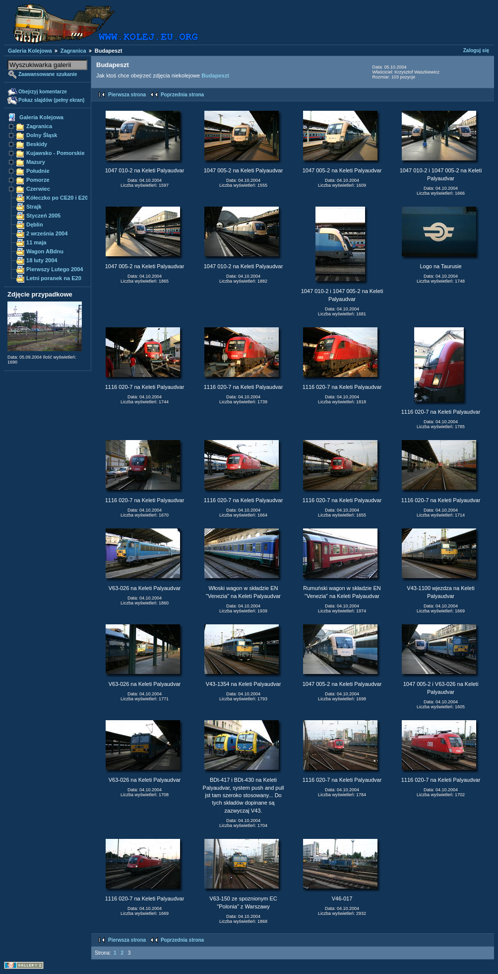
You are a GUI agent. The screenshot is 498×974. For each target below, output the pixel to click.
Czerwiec (38, 189)
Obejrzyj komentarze (42, 91)
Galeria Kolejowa (30, 51)
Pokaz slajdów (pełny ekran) (51, 100)
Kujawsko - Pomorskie (55, 153)
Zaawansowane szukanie (47, 74)
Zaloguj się (476, 50)
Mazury (35, 162)
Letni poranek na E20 (53, 278)
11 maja (36, 242)
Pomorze (38, 180)
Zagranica (73, 51)
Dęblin (34, 224)
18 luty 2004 (41, 260)
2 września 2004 (46, 233)
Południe (38, 171)
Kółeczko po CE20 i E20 (57, 198)
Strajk (34, 207)
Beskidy (36, 144)
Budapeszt (215, 75)
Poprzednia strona (182, 94)
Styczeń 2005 (43, 216)
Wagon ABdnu (44, 251)
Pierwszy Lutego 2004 (54, 269)
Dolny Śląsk (41, 135)
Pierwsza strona (127, 94)
